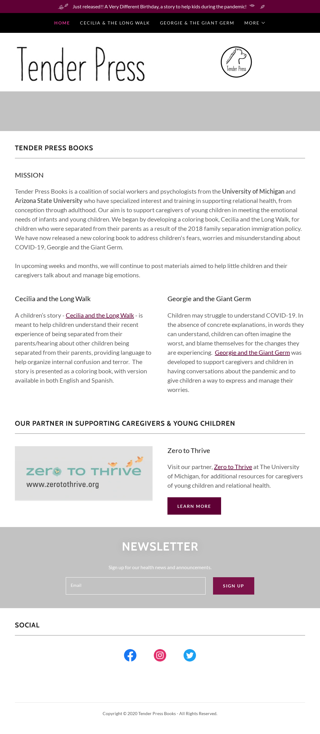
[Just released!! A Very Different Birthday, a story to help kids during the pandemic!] (160, 6)
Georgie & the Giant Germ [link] (197, 22)
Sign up (233, 585)
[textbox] (136, 586)
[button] (255, 23)
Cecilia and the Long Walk (100, 315)
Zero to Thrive (233, 466)
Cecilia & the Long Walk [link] (115, 22)
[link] (236, 61)
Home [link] (62, 22)
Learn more (194, 506)
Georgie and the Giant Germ (252, 352)
